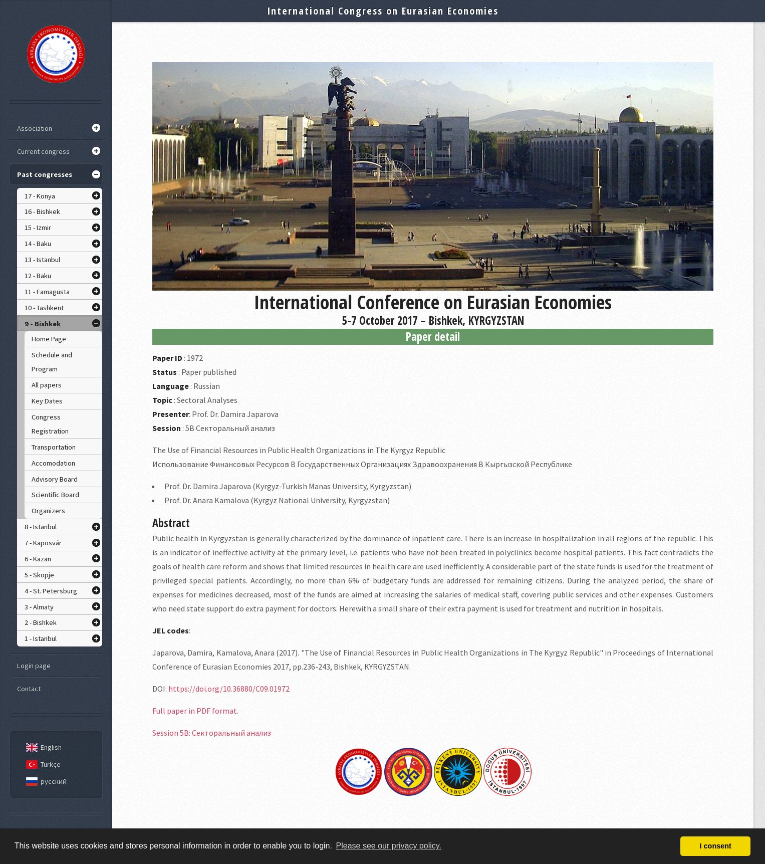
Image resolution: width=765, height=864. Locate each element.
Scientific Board (55, 494)
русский (45, 781)
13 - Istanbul (42, 259)
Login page (34, 665)
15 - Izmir (38, 227)
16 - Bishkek (42, 211)
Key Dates (47, 400)
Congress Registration (50, 424)
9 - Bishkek (43, 323)
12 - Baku (38, 275)
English (42, 747)
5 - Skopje (39, 574)
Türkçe (42, 764)
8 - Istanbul (41, 526)
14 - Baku (38, 243)
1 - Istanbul (41, 638)
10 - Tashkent (44, 307)
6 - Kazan (38, 558)
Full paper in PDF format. (195, 711)
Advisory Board (55, 479)
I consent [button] (715, 846)
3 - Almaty (39, 606)
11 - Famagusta (47, 291)
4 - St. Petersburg (51, 590)
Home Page (49, 338)
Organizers (48, 510)
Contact (29, 688)
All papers (47, 384)
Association (34, 128)
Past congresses (44, 174)
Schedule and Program (52, 361)
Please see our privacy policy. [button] (388, 845)
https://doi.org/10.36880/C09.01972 (229, 689)
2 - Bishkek (41, 622)
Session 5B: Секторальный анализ (211, 733)
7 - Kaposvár (43, 542)
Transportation (54, 447)
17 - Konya (40, 195)
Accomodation (53, 463)
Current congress (43, 151)
